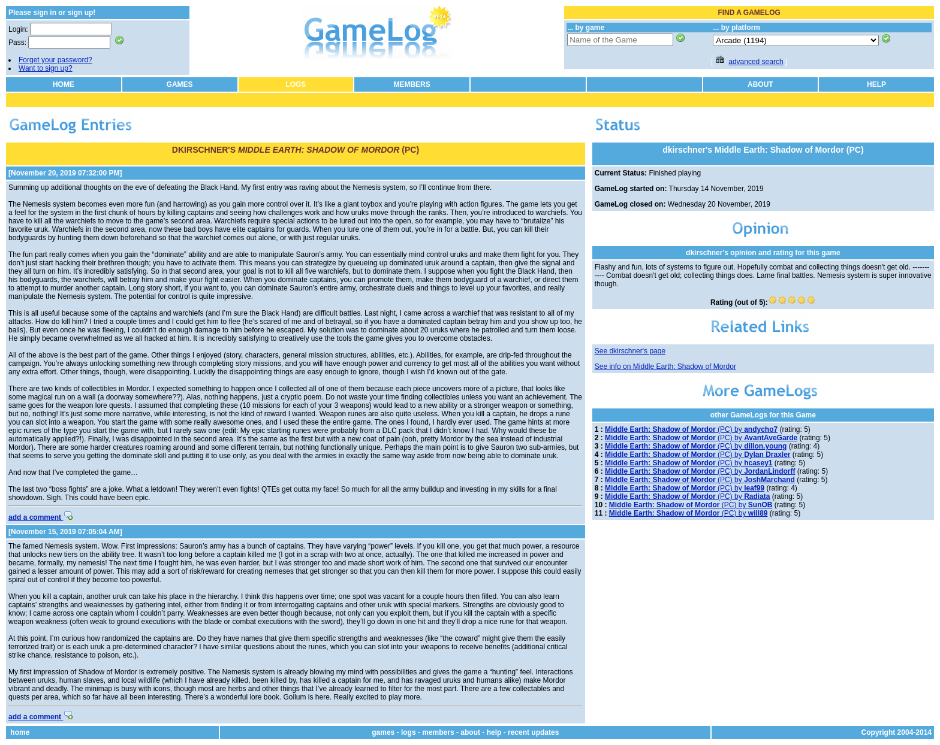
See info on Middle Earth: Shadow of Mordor (665, 366)
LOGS (295, 84)
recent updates (533, 732)
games (383, 732)
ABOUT (760, 84)
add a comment (40, 517)
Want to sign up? (46, 68)
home (19, 732)
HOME (63, 84)
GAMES (180, 84)
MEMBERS (411, 84)
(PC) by (691, 429)
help (494, 732)
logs (408, 732)
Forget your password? (55, 60)
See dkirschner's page (630, 351)
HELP (876, 84)
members (438, 732)
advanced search (755, 61)
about (470, 732)
